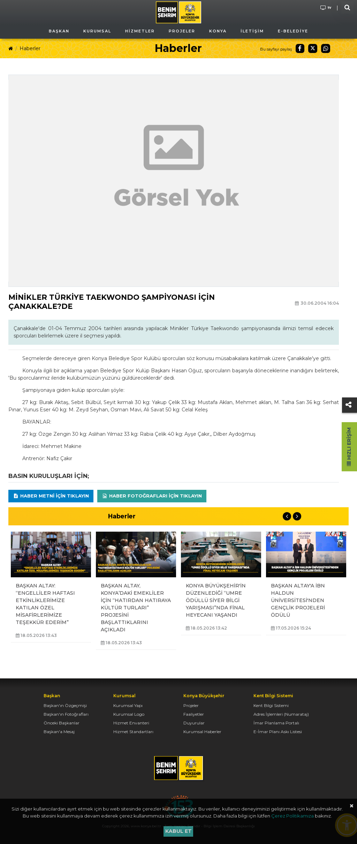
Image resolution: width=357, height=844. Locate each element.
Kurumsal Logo (128, 714)
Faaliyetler (193, 714)
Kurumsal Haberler (202, 731)
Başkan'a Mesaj (59, 731)
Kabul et (178, 831)
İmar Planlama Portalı (276, 722)
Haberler (30, 48)
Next (297, 516)
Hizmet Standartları (133, 731)
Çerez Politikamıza (292, 816)
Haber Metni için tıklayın (51, 496)
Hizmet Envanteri (131, 722)
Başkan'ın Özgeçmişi (65, 705)
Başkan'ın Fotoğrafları (66, 714)
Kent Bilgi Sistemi (271, 705)
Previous (287, 516)
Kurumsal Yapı (128, 705)
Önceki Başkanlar (61, 722)
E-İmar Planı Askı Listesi (277, 731)
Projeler (191, 705)
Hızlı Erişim (349, 446)
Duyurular (194, 722)
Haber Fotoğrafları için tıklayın (152, 496)
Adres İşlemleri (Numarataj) (281, 714)
